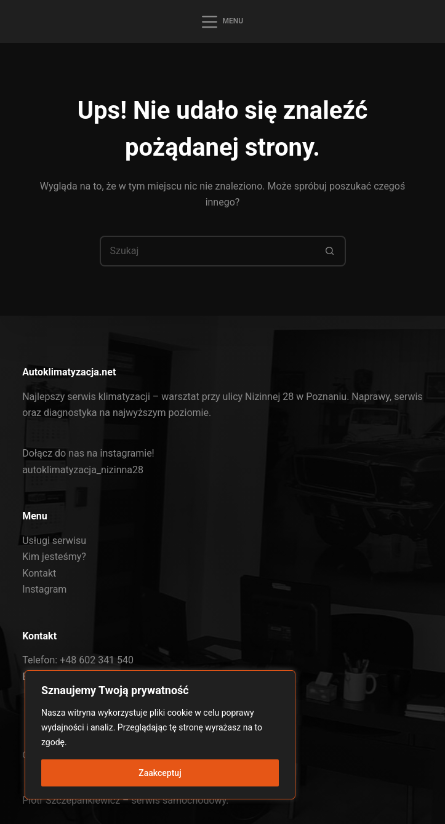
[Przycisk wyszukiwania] (330, 251)
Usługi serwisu (54, 540)
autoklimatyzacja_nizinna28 (82, 470)
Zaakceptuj (159, 773)
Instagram (44, 589)
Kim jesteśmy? (54, 556)
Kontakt (39, 573)
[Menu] (222, 22)
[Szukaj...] (207, 251)
